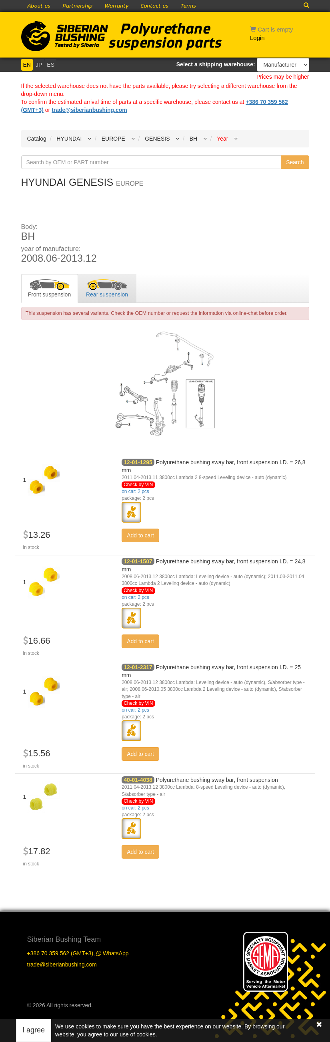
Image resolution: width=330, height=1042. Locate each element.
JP (39, 65)
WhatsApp (112, 953)
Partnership (77, 6)
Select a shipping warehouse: (215, 64)
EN (27, 65)
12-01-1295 (138, 462)
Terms (188, 6)
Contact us (154, 6)
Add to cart (140, 535)
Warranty (116, 6)
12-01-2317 (138, 667)
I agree (33, 1030)
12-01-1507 (138, 561)
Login (257, 37)
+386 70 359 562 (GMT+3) (60, 953)
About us (38, 6)
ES (50, 65)
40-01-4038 (138, 780)
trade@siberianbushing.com (89, 110)
